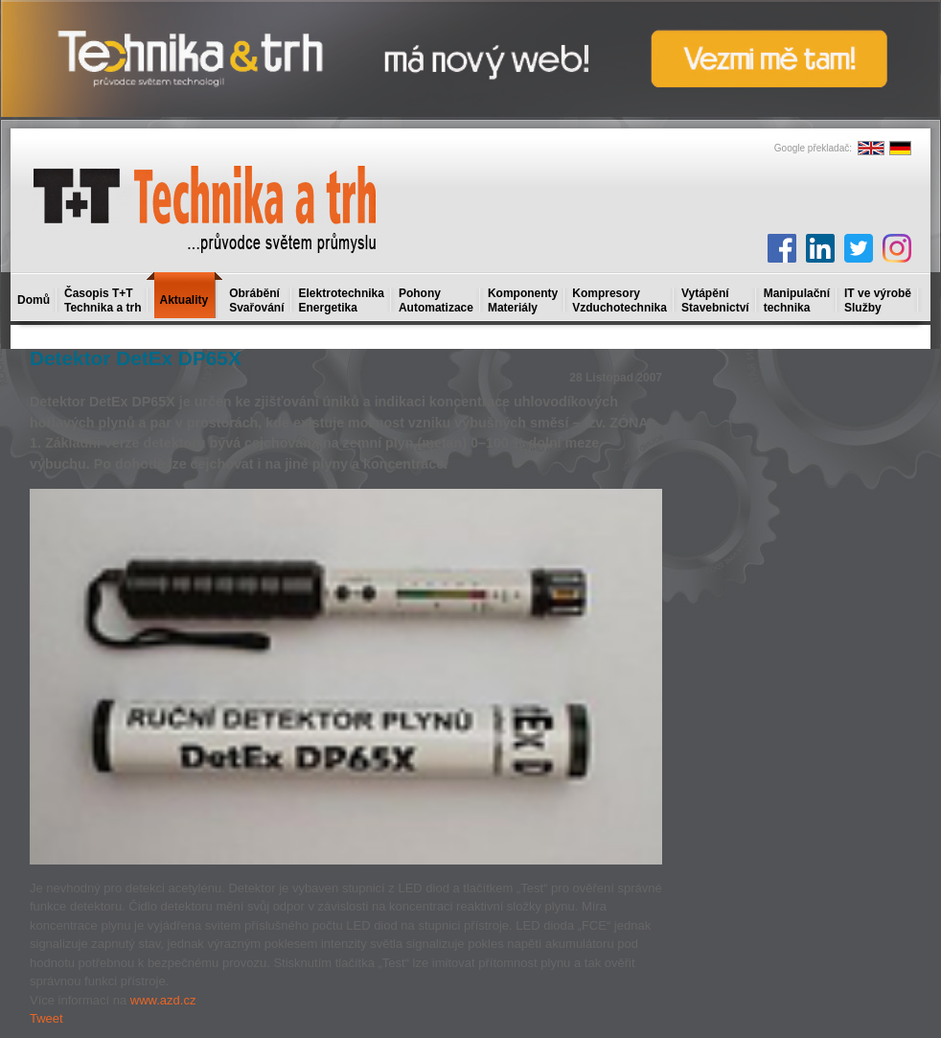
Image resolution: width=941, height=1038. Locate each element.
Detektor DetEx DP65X (135, 358)
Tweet (46, 1018)
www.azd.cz (163, 1000)
